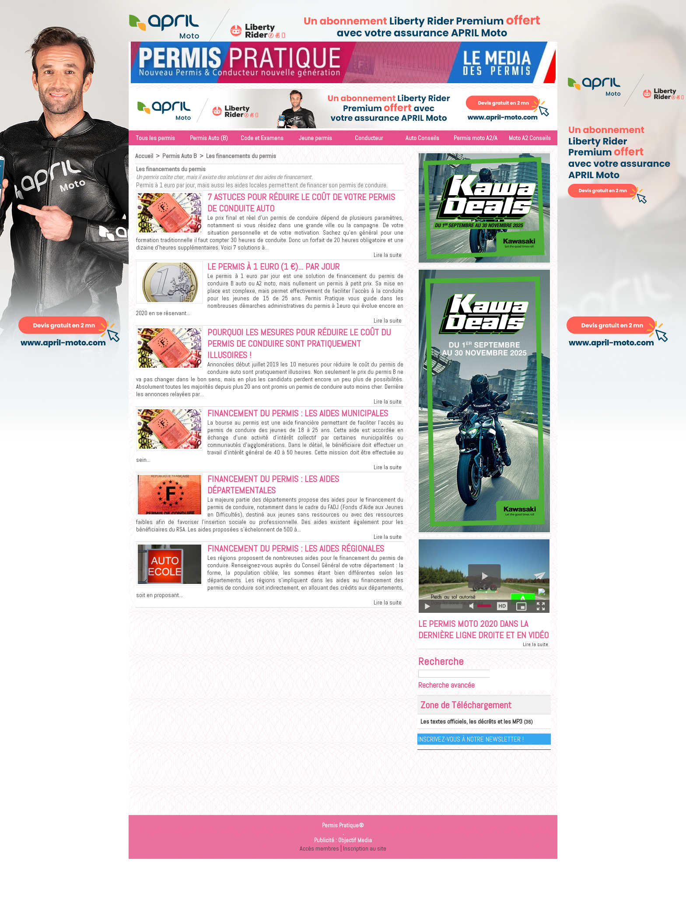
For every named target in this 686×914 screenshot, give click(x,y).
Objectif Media (355, 854)
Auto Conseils (422, 138)
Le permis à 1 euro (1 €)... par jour (278, 269)
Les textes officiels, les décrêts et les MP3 (466, 735)
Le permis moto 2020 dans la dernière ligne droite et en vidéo (477, 636)
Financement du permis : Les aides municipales (303, 419)
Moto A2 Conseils (530, 138)
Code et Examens (262, 138)
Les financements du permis (239, 156)
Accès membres (318, 862)
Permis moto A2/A (475, 138)
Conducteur (369, 138)
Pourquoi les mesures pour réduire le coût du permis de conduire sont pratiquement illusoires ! (305, 347)
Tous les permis (155, 138)
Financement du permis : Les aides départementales (277, 491)
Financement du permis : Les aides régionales (301, 557)
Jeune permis (315, 138)
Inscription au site (365, 862)
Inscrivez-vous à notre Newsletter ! (471, 752)
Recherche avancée (446, 699)
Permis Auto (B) (209, 138)
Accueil (143, 156)
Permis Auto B (178, 156)
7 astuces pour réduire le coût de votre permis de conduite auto (292, 203)
